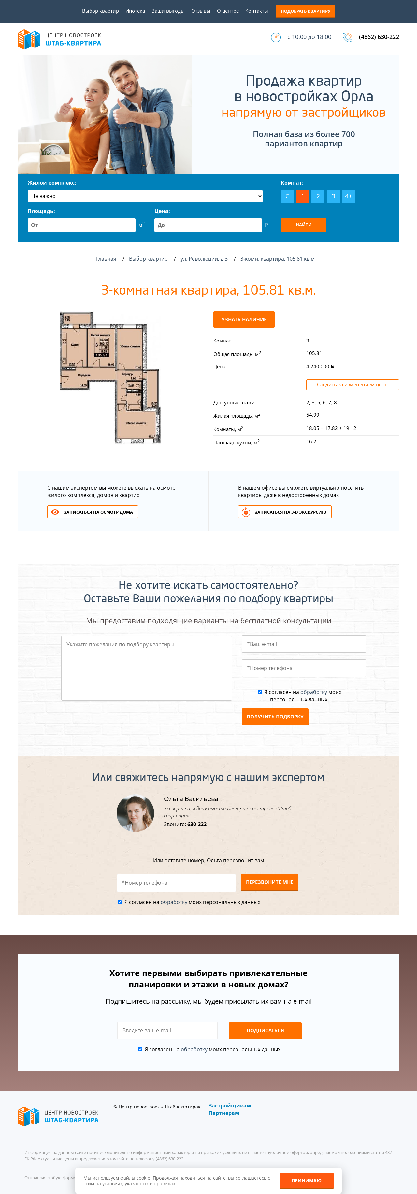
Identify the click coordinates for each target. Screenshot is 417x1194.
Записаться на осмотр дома (98, 512)
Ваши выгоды (168, 10)
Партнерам (223, 1113)
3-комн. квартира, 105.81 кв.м (278, 258)
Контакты (256, 10)
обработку (313, 692)
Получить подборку (275, 716)
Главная (106, 258)
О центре (228, 10)
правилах (164, 1183)
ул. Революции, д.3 (204, 258)
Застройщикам (229, 1105)
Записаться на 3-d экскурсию (290, 512)
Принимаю (307, 1180)
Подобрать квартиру (305, 11)
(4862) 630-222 (379, 37)
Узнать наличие (244, 319)
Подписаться (265, 1030)
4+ (348, 196)
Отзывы (200, 10)
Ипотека (135, 10)
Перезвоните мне (269, 882)
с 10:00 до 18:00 (309, 37)
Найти (304, 225)
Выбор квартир (100, 10)
